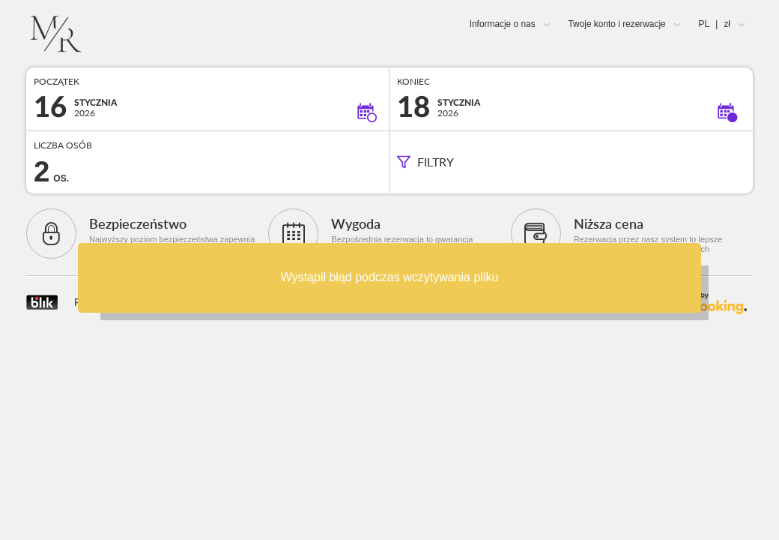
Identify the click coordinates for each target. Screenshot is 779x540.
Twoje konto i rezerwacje (616, 24)
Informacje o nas (503, 24)
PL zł (714, 24)
